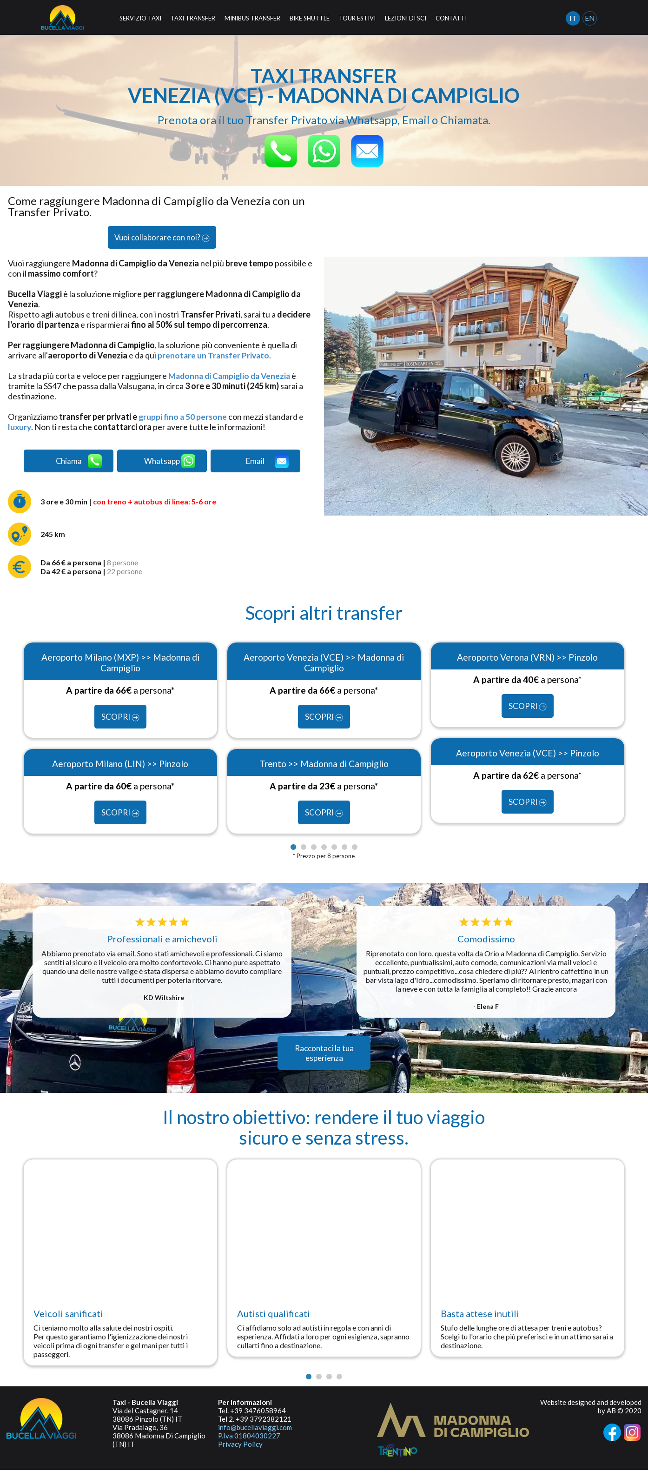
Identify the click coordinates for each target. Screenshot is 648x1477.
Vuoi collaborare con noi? (162, 239)
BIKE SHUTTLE (310, 18)
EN (590, 17)
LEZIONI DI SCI (405, 18)
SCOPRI (120, 723)
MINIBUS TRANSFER (252, 18)
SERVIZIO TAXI (140, 18)
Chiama (78, 464)
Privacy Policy (240, 1451)
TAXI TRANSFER (193, 18)
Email (269, 464)
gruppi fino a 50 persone (183, 418)
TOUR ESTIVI (357, 18)
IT (573, 17)
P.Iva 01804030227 (249, 1442)
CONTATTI (451, 18)
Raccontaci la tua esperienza (324, 1060)
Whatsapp (170, 464)
